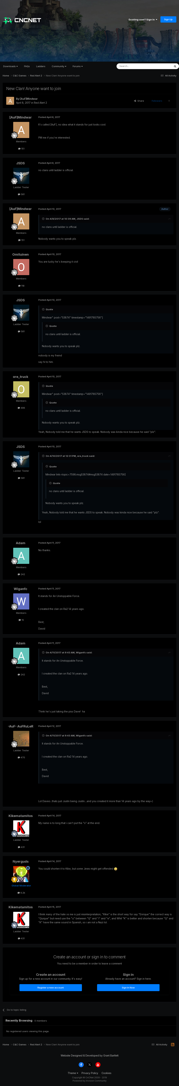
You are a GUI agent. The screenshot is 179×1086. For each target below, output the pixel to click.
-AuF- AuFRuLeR (20, 726)
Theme (73, 1073)
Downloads (10, 66)
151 (21, 148)
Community (59, 66)
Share (139, 100)
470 (21, 757)
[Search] (135, 66)
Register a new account (50, 987)
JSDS (20, 163)
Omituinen (20, 254)
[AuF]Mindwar (29, 98)
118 (21, 285)
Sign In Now (128, 987)
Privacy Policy (90, 1073)
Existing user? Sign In (143, 19)
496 (21, 407)
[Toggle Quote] (43, 218)
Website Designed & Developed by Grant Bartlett (90, 1055)
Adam (20, 543)
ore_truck (20, 377)
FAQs (27, 66)
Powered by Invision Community (90, 1080)
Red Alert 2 (40, 102)
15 (21, 619)
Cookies (106, 1073)
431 (21, 847)
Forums (78, 66)
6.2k (21, 892)
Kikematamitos (21, 816)
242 (21, 574)
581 (21, 194)
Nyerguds (21, 861)
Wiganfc (20, 589)
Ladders (40, 66)
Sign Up (168, 19)
